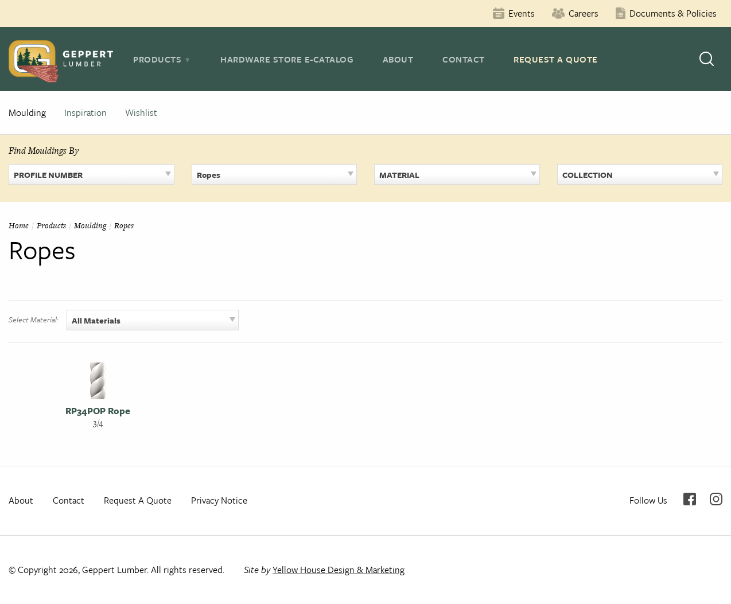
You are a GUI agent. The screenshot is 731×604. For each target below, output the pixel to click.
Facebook (689, 499)
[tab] (162, 59)
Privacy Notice (219, 500)
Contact (463, 59)
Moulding (27, 112)
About (398, 59)
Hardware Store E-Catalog (286, 59)
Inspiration (85, 112)
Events (521, 13)
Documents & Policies (673, 13)
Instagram (716, 499)
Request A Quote (556, 59)
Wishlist (141, 112)
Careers (583, 13)
